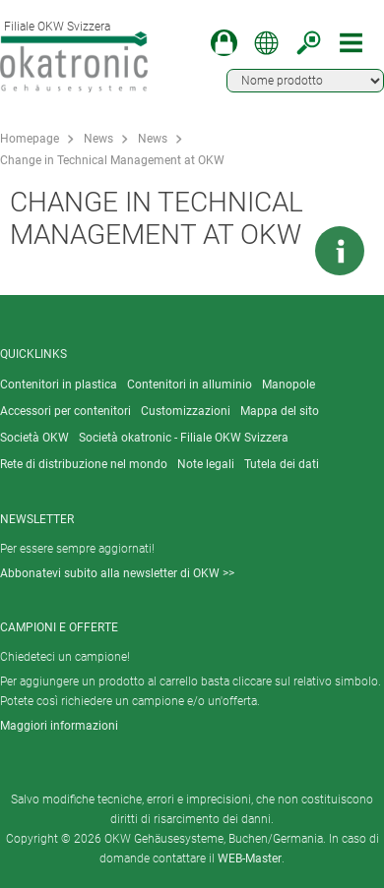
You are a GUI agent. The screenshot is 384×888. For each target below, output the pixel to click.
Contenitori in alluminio (189, 384)
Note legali (205, 464)
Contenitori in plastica (58, 384)
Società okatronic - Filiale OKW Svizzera (183, 437)
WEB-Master (250, 858)
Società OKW (34, 437)
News (98, 139)
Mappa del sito (279, 411)
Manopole (288, 384)
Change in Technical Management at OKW (112, 160)
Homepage (29, 139)
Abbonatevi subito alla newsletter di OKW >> (117, 573)
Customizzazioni (185, 411)
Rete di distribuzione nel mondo (83, 464)
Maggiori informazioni (59, 726)
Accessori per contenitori (65, 411)
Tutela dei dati (281, 464)
